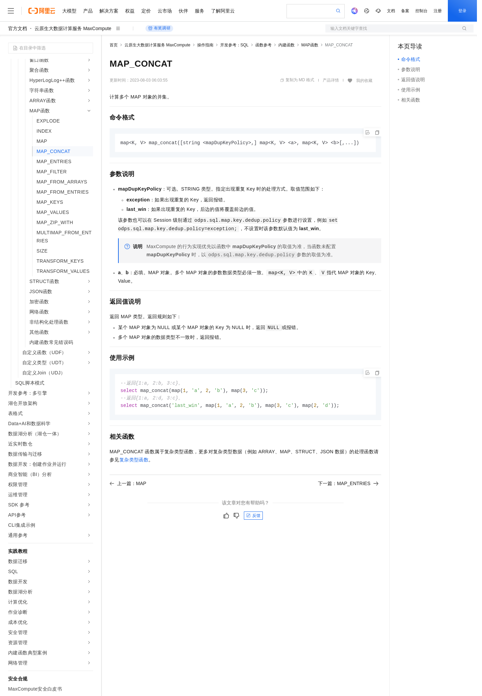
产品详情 (331, 80)
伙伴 (183, 11)
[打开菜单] (11, 11)
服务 (199, 11)
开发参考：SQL (234, 45)
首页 (114, 45)
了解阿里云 (223, 11)
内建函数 (286, 45)
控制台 (421, 10)
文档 (391, 10)
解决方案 (108, 11)
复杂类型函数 (133, 461)
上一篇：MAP (128, 485)
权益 (130, 11)
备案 (405, 10)
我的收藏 (364, 80)
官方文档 (17, 28)
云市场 (165, 11)
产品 (88, 11)
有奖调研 (159, 28)
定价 (146, 11)
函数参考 (263, 45)
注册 (438, 10)
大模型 (69, 11)
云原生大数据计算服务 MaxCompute (73, 28)
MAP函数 (309, 45)
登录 (462, 10)
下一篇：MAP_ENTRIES (348, 485)
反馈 (253, 517)
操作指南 (205, 45)
